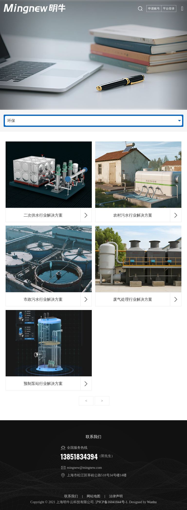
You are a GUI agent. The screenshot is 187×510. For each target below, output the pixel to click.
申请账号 (154, 8)
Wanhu (152, 502)
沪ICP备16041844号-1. (111, 502)
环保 (11, 121)
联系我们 (71, 496)
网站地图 (94, 496)
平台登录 (169, 8)
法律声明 (116, 496)
